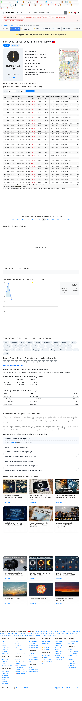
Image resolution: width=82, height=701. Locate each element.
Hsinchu (37, 342)
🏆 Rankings (26, 2)
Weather (46, 29)
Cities (3, 663)
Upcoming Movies (34, 669)
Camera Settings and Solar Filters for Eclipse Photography (15, 574)
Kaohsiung (14, 342)
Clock (37, 5)
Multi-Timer (19, 649)
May (33, 219)
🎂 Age (14, 8)
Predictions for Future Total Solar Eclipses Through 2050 (14, 524)
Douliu (56, 346)
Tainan (22, 342)
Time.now (8, 12)
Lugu (76, 350)
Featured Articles (73, 651)
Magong (27, 350)
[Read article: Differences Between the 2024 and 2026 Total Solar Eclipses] (67, 486)
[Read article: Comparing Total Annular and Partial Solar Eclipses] (41, 563)
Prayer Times (5, 677)
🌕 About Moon (46, 649)
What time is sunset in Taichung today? (17, 447)
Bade (14, 346)
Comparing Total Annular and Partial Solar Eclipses (40, 574)
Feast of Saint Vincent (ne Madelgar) (14, 20)
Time (5, 29)
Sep (53, 219)
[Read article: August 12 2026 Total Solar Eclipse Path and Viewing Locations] (41, 513)
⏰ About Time (20, 669)
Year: (18, 91)
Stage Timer (19, 651)
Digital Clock (58, 645)
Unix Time (31, 661)
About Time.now (73, 663)
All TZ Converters (33, 657)
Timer (17, 647)
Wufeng (19, 350)
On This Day (20, 661)
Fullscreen (13, 77)
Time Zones (41, 2)
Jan (13, 219)
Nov (63, 219)
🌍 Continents (4, 2)
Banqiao (30, 342)
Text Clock (58, 647)
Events (30, 667)
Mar (23, 219)
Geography (5, 673)
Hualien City (65, 342)
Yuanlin (35, 346)
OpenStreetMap (69, 80)
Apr (28, 219)
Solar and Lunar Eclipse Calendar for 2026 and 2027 (65, 574)
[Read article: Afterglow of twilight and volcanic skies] (67, 589)
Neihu (73, 342)
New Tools (71, 659)
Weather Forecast (73, 641)
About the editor (73, 655)
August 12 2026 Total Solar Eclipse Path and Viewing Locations (39, 525)
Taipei (6, 342)
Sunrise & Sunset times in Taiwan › (14, 365)
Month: (6, 91)
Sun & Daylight (6, 671)
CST (13, 69)
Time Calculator (33, 641)
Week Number (19, 667)
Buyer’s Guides (73, 653)
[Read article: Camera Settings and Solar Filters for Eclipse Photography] (15, 563)
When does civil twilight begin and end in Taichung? (21, 456)
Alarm (3, 8)
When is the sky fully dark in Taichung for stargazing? (21, 466)
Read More (8, 503)
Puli (13, 350)
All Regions (5, 659)
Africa (3, 641)
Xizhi (21, 346)
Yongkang (7, 346)
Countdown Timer (60, 651)
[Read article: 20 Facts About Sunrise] (15, 589)
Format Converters (34, 659)
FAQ (57, 5)
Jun (39, 219)
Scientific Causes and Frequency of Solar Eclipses (14, 496)
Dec (68, 219)
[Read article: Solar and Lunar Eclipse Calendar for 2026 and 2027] (67, 563)
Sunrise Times (46, 641)
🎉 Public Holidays (21, 673)
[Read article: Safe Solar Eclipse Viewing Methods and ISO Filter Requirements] (67, 513)
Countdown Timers (34, 645)
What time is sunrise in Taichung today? (17, 439)
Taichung (11, 25)
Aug (48, 219)
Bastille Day (46, 17)
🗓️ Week (9, 8)
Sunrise (25, 5)
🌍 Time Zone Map (56, 2)
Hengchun (45, 350)
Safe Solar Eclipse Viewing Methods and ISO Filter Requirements (64, 525)
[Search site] (40, 12)
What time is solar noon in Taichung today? (18, 452)
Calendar (51, 5)
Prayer (77, 29)
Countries (5, 661)
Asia (3, 643)
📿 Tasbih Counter (47, 659)
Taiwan (6, 25)
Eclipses (66, 29)
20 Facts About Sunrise (12, 599)
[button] (69, 63)
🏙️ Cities (19, 2)
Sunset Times (45, 643)
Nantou (49, 346)
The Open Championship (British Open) (31, 17)
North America (6, 647)
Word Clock (58, 649)
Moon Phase (58, 659)
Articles (71, 649)
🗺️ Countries (12, 2)
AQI (12, 5)
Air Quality (5, 683)
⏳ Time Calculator (65, 5)
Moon (36, 29)
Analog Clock (58, 643)
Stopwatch (18, 645)
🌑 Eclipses (18, 5)
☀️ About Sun (45, 647)
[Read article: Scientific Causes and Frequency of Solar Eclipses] (15, 486)
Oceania (4, 651)
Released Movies (33, 671)
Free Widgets (58, 641)
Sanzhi (69, 350)
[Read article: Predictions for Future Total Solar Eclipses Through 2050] (15, 513)
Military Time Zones (21, 653)
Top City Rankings (7, 665)
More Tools (71, 661)
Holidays (43, 5)
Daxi (63, 346)
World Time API (63, 688)
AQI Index (71, 643)
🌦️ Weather (75, 2)
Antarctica (5, 653)
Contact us (71, 665)
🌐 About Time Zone (21, 671)
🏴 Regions (33, 2)
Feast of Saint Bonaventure (58, 17)
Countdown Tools (33, 647)
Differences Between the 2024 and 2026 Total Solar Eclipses (66, 496)
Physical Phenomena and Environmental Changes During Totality (40, 497)
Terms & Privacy (73, 667)
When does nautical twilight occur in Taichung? (19, 461)
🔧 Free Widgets (5, 5)
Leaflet (62, 80)
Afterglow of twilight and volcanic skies (64, 599)
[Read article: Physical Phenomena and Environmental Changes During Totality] (41, 486)
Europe (4, 645)
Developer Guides (74, 688)
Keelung (56, 342)
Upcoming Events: (12, 17)
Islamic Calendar (21, 665)
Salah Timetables (46, 655)
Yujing (6, 353)
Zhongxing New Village (57, 350)
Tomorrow (16, 45)
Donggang (36, 350)
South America (6, 649)
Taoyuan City (46, 342)
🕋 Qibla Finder (46, 657)
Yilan (69, 346)
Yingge (6, 350)
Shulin (27, 346)
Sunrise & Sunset (59, 657)
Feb (18, 219)
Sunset (31, 5)
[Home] (1, 25)
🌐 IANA (48, 2)
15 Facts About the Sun (38, 599)
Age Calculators (33, 643)
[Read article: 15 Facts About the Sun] (41, 589)
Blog (70, 657)
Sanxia (42, 346)
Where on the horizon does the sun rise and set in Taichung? (23, 470)
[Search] (65, 12)
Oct (58, 219)
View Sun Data (30, 91)
